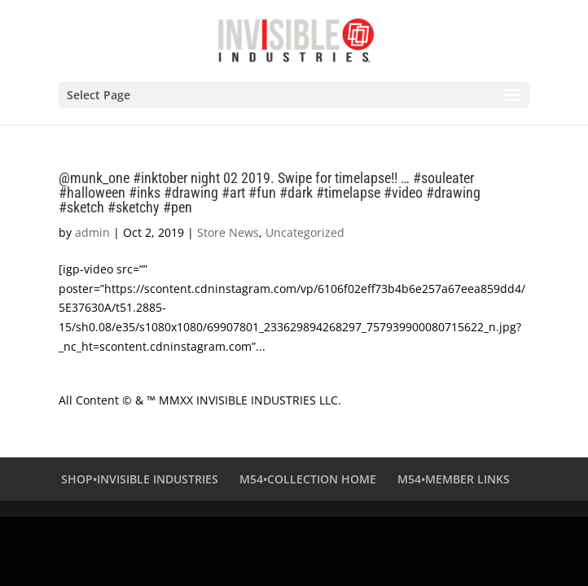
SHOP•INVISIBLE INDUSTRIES (139, 479)
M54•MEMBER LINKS (453, 479)
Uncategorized (304, 232)
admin (92, 232)
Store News (228, 232)
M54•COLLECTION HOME (307, 479)
